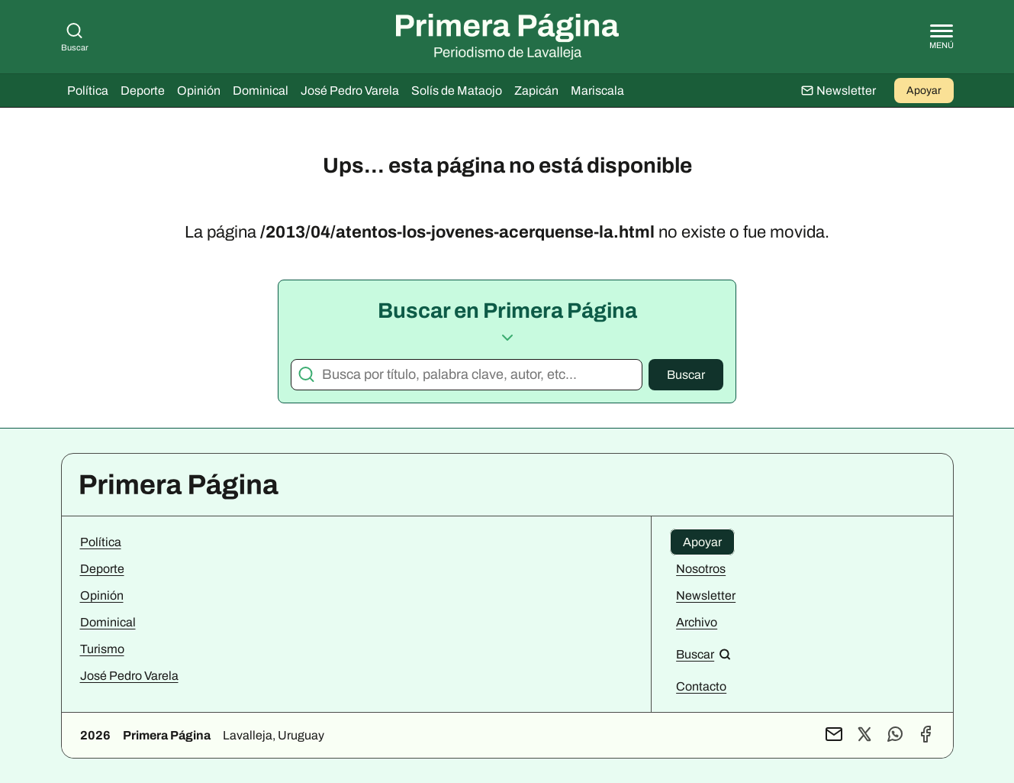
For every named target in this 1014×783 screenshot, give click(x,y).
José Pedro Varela (350, 90)
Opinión (199, 90)
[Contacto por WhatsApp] (895, 735)
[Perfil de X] (864, 735)
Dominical (260, 90)
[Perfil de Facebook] (925, 735)
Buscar (686, 374)
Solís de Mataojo (456, 90)
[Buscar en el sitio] (703, 654)
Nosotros (701, 568)
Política (87, 90)
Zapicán (536, 90)
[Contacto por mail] (834, 735)
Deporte (143, 90)
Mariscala (597, 90)
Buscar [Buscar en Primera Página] (75, 36)
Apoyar (924, 90)
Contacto (701, 686)
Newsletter (706, 595)
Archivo (696, 622)
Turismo (102, 648)
